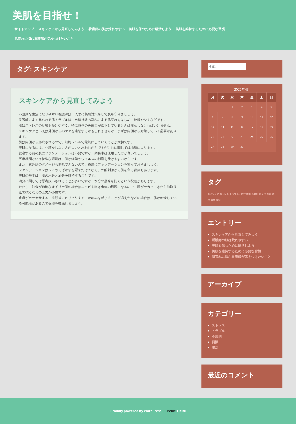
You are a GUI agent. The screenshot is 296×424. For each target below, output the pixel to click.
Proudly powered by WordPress (135, 411)
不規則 (217, 336)
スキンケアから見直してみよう (61, 29)
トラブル (218, 330)
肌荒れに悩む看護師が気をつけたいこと (44, 38)
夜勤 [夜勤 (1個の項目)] (269, 194)
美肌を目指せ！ (47, 15)
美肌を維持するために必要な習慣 (200, 29)
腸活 (215, 347)
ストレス (218, 325)
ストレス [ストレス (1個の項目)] (224, 194)
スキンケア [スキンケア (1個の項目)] (213, 194)
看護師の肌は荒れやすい (106, 29)
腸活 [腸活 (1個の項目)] (218, 200)
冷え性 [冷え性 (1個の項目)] (262, 194)
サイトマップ (24, 29)
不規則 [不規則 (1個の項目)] (255, 194)
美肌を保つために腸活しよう (150, 29)
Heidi (181, 411)
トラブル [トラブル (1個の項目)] (234, 194)
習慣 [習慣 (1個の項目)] (213, 200)
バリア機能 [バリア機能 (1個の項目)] (245, 194)
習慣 (215, 342)
